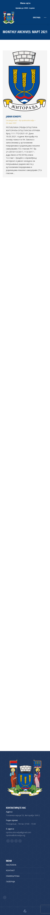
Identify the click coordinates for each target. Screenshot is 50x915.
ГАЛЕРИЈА (10, 881)
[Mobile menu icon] (45, 17)
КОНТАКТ (10, 870)
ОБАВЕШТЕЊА (12, 876)
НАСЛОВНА (11, 865)
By (26, 120)
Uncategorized (11, 120)
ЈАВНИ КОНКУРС (13, 116)
